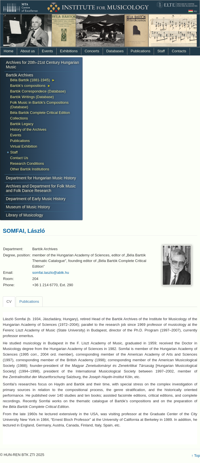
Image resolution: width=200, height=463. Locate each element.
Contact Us (19, 158)
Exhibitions (69, 51)
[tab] (9, 301)
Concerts (92, 51)
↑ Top (195, 455)
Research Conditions (27, 163)
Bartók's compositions (27, 85)
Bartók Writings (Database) (32, 97)
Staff (161, 51)
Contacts (179, 51)
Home (8, 51)
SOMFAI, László (24, 231)
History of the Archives (28, 129)
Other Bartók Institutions (29, 169)
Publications (140, 51)
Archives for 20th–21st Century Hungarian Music (42, 64)
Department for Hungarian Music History (41, 178)
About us (27, 51)
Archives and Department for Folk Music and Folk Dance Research (41, 188)
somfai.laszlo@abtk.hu (50, 272)
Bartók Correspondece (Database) (38, 91)
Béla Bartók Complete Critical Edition (40, 112)
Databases (115, 51)
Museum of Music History (28, 207)
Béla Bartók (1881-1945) (30, 80)
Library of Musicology (24, 215)
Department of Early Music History (35, 199)
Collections (19, 118)
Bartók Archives (19, 75)
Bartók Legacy (21, 124)
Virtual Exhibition (23, 146)
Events (47, 51)
